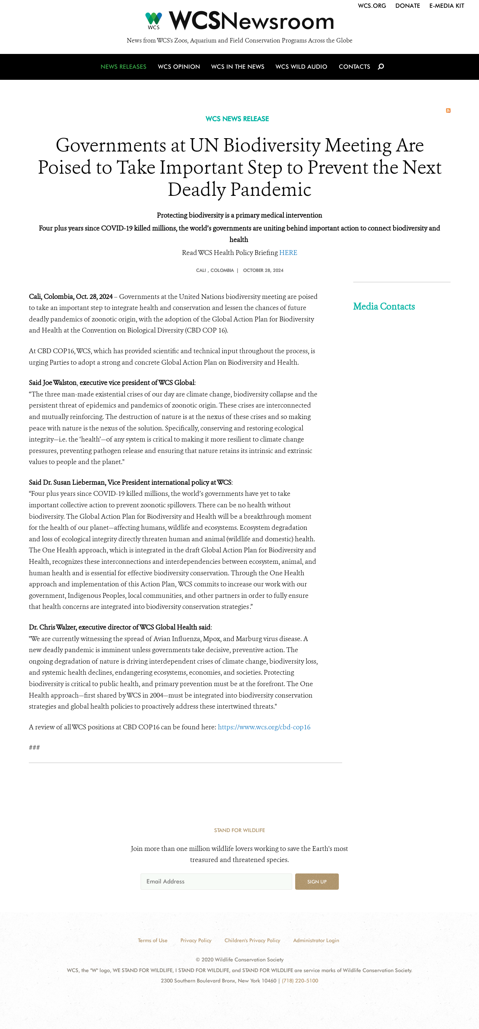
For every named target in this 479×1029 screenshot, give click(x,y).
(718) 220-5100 (300, 981)
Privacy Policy (196, 940)
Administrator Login (316, 940)
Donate (407, 5)
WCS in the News (238, 67)
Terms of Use (153, 940)
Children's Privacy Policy (252, 940)
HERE (288, 252)
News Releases (125, 67)
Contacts (353, 67)
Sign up (317, 882)
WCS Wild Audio (301, 67)
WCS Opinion (180, 67)
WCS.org (372, 5)
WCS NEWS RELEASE (237, 119)
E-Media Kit (446, 5)
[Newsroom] (239, 23)
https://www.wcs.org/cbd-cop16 (264, 727)
